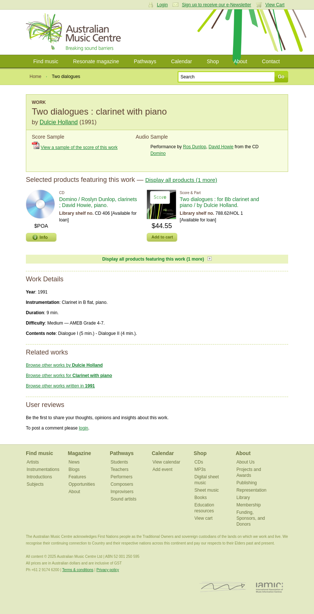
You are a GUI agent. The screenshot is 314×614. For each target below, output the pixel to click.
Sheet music (206, 490)
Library (243, 497)
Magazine (79, 453)
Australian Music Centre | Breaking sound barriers (75, 32)
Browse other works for (69, 375)
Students (119, 462)
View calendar (166, 462)
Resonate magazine (96, 61)
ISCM (223, 587)
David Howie (221, 146)
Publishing (246, 482)
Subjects (35, 484)
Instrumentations (43, 469)
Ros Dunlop (194, 146)
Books (200, 497)
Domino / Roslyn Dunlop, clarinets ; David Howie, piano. (98, 202)
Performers (121, 476)
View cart (203, 518)
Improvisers (121, 491)
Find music (45, 61)
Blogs (74, 469)
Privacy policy (107, 570)
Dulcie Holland (59, 122)
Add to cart (162, 237)
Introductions (39, 476)
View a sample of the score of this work (79, 147)
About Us (245, 462)
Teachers (119, 469)
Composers (121, 484)
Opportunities (82, 484)
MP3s (200, 469)
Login (162, 4)
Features (77, 476)
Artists (33, 462)
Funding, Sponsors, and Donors (250, 518)
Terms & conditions (77, 570)
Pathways (145, 61)
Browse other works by (64, 365)
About (240, 61)
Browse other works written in (60, 386)
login (83, 428)
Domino (157, 153)
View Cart (274, 4)
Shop (213, 61)
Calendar (181, 61)
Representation (251, 490)
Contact (271, 61)
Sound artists (123, 499)
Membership (248, 505)
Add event (163, 469)
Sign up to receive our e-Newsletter (216, 4)
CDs (198, 462)
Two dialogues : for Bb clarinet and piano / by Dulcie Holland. (219, 202)
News (74, 462)
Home (35, 76)
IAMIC (269, 587)
